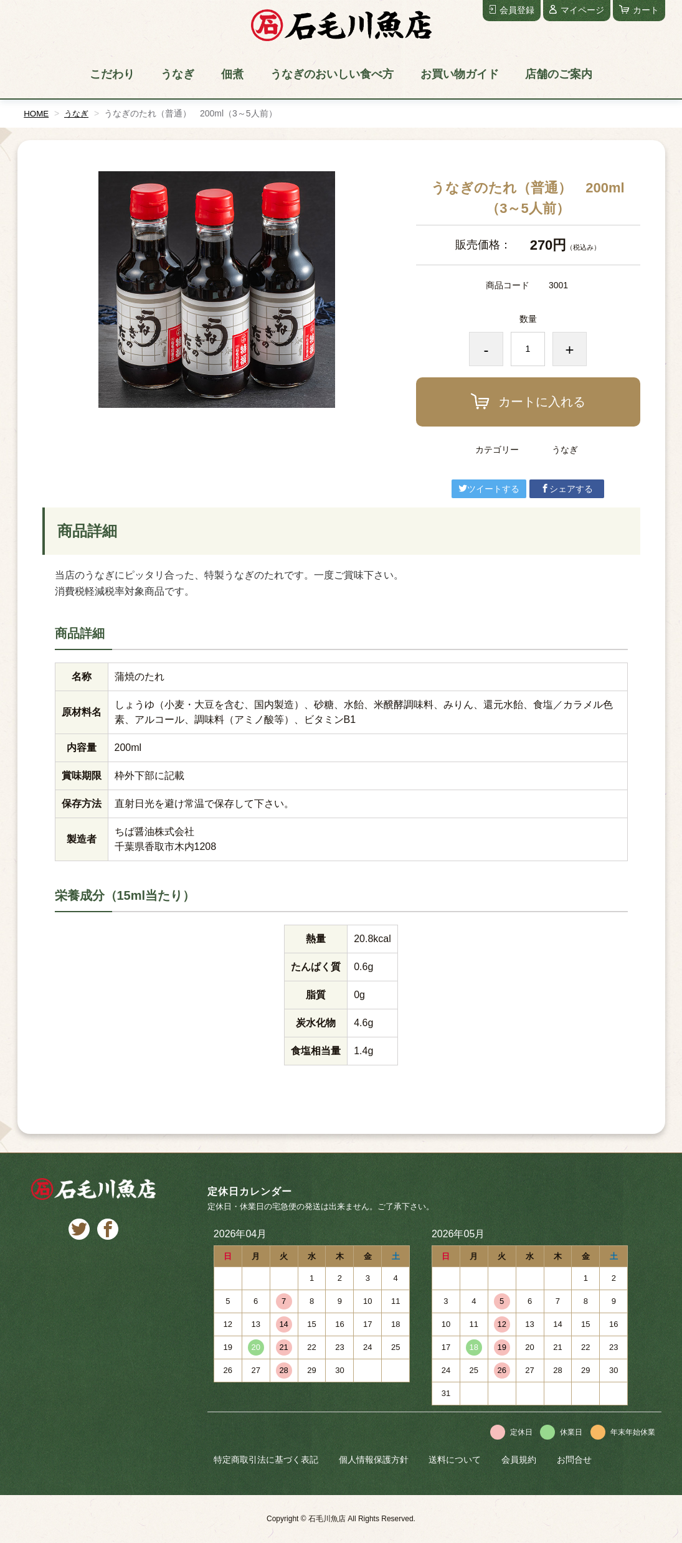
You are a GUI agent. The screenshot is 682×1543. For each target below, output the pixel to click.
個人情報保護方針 (374, 1459)
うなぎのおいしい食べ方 (332, 74)
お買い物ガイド (459, 74)
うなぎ (177, 74)
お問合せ (574, 1459)
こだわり (112, 74)
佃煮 (232, 74)
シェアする (567, 489)
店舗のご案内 (558, 74)
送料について (455, 1459)
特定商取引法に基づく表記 (266, 1459)
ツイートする (488, 489)
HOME (37, 113)
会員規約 (518, 1459)
